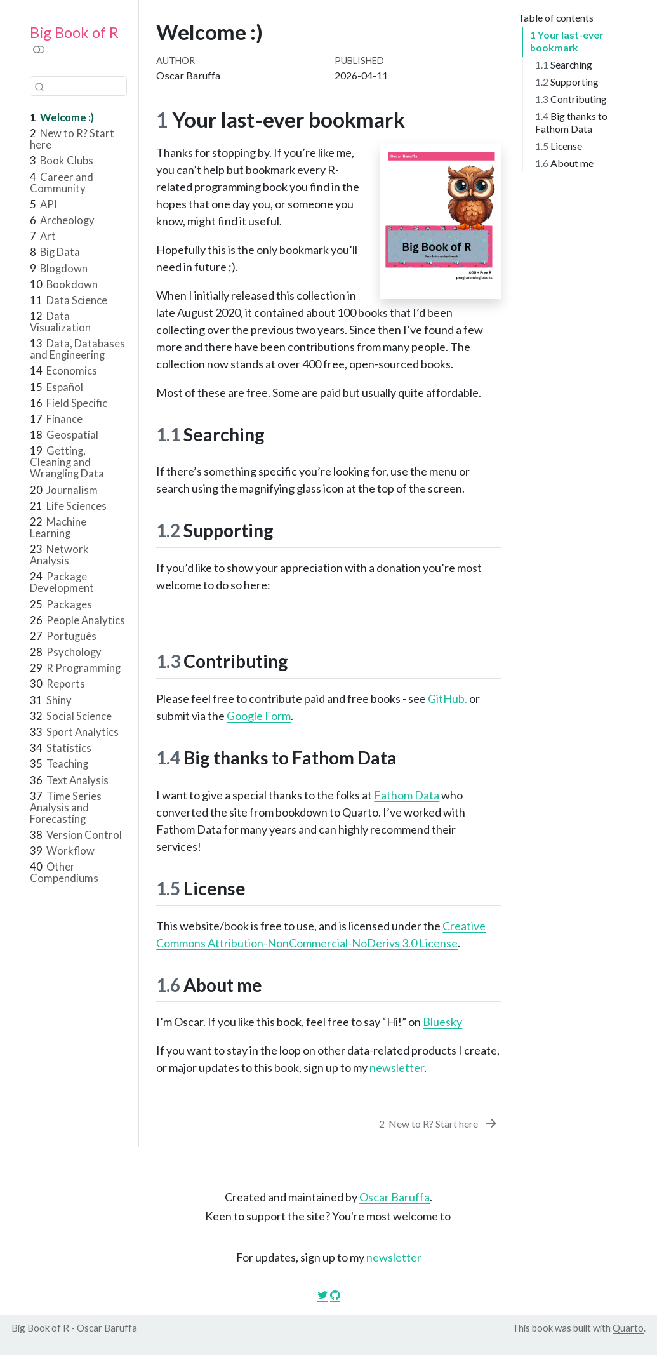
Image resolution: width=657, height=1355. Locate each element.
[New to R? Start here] (438, 1123)
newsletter (396, 1067)
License (558, 146)
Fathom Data (406, 795)
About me (566, 163)
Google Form (259, 716)
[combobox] (78, 86)
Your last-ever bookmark (564, 41)
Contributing (571, 99)
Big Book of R (74, 32)
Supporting (567, 82)
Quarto (628, 1327)
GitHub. (447, 698)
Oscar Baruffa (394, 1197)
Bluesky (442, 1022)
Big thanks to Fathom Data (571, 122)
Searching (563, 64)
